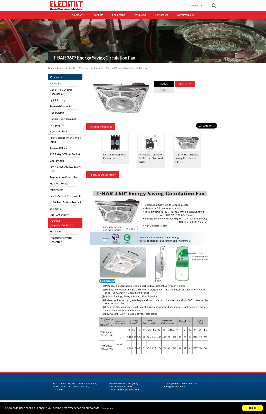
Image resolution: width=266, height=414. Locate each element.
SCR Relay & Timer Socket (65, 154)
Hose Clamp (57, 112)
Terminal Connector (61, 106)
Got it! (252, 408)
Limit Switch (57, 160)
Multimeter (56, 189)
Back (164, 83)
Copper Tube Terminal (63, 118)
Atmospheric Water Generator (61, 239)
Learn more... (108, 408)
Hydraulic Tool (58, 131)
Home (51, 67)
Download (140, 14)
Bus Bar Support (59, 214)
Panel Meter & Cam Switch (65, 196)
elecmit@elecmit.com (128, 389)
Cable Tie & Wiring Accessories (61, 91)
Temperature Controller (63, 177)
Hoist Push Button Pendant (65, 202)
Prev (164, 90)
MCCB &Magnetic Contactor (61, 223)
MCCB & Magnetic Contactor (85, 67)
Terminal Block (58, 148)
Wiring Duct (57, 83)
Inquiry (185, 83)
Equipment (118, 14)
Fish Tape (55, 231)
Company (79, 14)
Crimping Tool (58, 125)
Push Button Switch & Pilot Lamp (65, 139)
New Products (184, 14)
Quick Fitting (57, 100)
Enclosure (55, 208)
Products (98, 14)
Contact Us (160, 14)
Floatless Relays (59, 183)
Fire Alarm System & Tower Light (65, 168)
